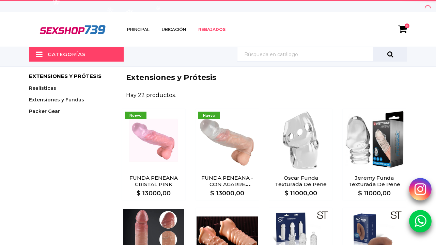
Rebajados (211, 29)
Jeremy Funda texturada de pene (374, 181)
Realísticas (42, 88)
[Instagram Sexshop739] (420, 189)
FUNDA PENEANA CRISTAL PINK (153, 181)
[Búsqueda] (322, 54)
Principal (138, 29)
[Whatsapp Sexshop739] (420, 221)
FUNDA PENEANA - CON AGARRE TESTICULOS (227, 184)
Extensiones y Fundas (56, 100)
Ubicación (174, 29)
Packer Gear (44, 111)
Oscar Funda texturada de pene (301, 181)
